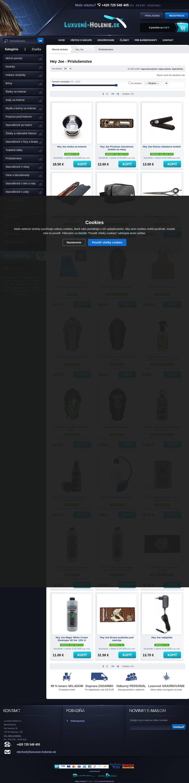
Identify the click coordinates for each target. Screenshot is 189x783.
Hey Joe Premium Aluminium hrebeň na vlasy (116, 148)
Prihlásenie (152, 15)
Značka (36, 49)
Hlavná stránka (60, 49)
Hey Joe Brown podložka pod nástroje (117, 639)
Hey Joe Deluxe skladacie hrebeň (162, 146)
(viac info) (86, 158)
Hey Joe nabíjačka (161, 637)
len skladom (136, 83)
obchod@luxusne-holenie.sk (36, 752)
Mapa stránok (80, 781)
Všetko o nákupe (81, 40)
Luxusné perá (94, 771)
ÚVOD (61, 40)
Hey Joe (79, 49)
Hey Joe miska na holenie (71, 146)
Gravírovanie (105, 40)
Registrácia (177, 15)
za (159, 27)
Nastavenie (74, 242)
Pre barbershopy (146, 40)
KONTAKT (168, 40)
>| (118, 93)
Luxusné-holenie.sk (106, 781)
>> (112, 93)
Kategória (10, 49)
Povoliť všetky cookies (107, 242)
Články (124, 40)
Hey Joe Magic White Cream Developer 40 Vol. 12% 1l (72, 639)
